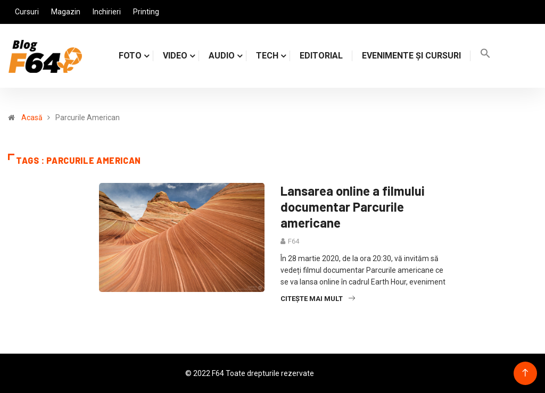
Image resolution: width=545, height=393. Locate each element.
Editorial (321, 56)
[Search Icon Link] (485, 56)
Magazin (65, 11)
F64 (293, 241)
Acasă (32, 117)
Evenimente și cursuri (411, 56)
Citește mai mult (317, 299)
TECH (267, 56)
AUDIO (222, 56)
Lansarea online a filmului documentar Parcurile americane (352, 206)
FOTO (130, 56)
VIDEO (175, 56)
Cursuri (27, 11)
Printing (146, 11)
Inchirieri (107, 11)
